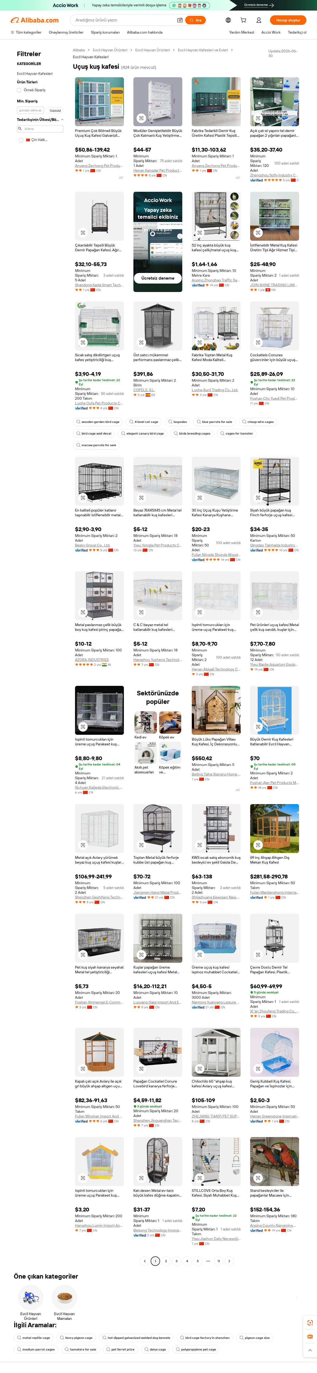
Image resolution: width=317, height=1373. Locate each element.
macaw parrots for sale (96, 445)
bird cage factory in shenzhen (205, 1338)
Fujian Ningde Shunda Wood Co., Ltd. (216, 555)
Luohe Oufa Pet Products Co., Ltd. (99, 403)
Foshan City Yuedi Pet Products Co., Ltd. (274, 398)
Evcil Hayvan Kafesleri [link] (91, 57)
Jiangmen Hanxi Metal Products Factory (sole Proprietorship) (157, 892)
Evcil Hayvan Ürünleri (110, 50)
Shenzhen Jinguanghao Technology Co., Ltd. (157, 1120)
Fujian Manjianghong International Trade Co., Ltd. (274, 892)
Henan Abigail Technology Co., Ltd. (216, 669)
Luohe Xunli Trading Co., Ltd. (215, 390)
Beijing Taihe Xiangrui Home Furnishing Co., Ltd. (216, 774)
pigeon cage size (255, 1338)
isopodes (177, 422)
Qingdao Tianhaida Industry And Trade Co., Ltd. (274, 545)
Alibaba (79, 50)
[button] (180, 20)
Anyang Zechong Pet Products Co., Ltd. (99, 165)
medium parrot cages (36, 1349)
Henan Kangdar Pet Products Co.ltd (157, 170)
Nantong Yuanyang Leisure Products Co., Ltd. (216, 1002)
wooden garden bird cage (97, 422)
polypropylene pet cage (196, 1349)
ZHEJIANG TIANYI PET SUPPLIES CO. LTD (216, 1116)
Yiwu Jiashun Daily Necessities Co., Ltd (216, 1239)
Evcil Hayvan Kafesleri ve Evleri (203, 50)
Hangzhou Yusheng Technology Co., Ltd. (157, 660)
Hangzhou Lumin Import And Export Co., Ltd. (99, 1225)
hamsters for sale (80, 1349)
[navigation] (40, 656)
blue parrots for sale (214, 422)
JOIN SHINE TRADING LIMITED (274, 285)
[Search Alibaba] (124, 20)
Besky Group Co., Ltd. (92, 545)
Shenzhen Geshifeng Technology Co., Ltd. (99, 897)
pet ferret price (120, 1349)
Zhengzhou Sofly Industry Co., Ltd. (274, 175)
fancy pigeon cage (76, 1338)
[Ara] (195, 20)
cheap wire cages (258, 422)
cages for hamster (236, 433)
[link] (310, 1323)
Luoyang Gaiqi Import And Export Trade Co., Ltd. (157, 1002)
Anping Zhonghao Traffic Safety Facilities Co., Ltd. (216, 280)
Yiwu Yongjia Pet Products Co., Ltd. (157, 545)
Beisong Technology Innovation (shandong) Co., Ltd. (157, 1230)
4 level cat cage (143, 422)
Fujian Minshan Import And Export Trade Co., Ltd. (99, 1116)
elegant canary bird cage (142, 433)
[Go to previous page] (145, 1261)
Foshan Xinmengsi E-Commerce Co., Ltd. (99, 1002)
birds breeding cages (192, 433)
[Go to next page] (229, 1261)
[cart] (244, 21)
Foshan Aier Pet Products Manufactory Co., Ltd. (274, 783)
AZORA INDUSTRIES (92, 660)
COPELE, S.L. (144, 390)
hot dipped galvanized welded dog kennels (136, 1338)
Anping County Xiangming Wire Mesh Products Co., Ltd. (274, 1225)
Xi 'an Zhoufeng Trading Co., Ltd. (274, 1011)
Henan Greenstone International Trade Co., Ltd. (274, 1116)
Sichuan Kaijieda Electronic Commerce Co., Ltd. (99, 787)
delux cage (155, 1349)
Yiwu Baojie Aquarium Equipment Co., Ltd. (274, 664)
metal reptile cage (33, 1338)
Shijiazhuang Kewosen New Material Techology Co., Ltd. (216, 897)
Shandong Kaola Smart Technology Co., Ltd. (99, 285)
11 (218, 1261)
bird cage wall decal (93, 433)
